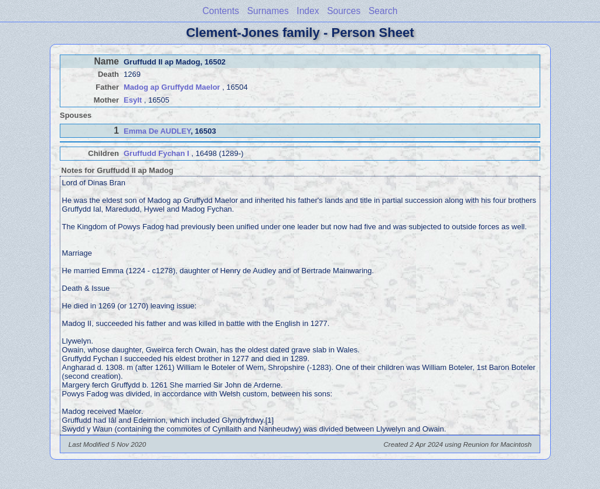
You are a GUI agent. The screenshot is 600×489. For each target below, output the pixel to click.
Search (383, 11)
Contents (221, 11)
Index (307, 11)
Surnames (268, 11)
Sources (343, 11)
